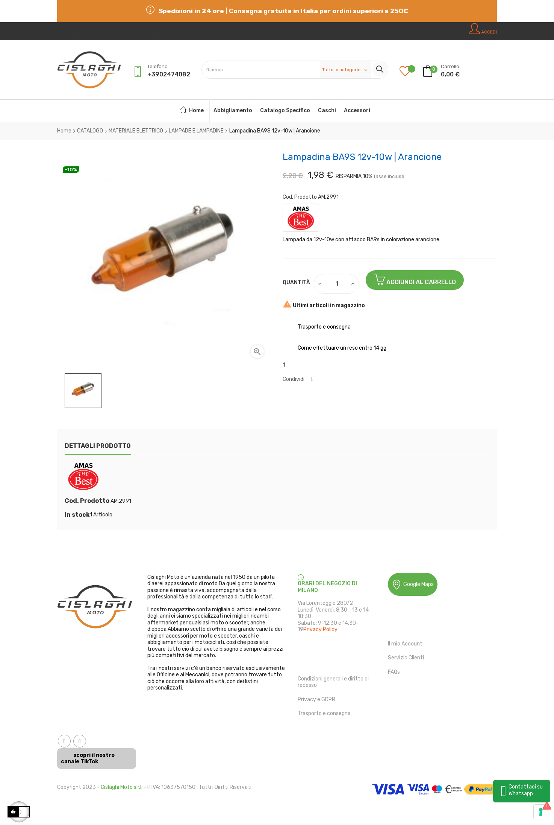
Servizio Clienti (406, 658)
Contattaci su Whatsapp (526, 790)
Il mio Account (405, 644)
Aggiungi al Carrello (415, 279)
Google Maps (413, 585)
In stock (77, 514)
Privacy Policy (320, 629)
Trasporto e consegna (324, 713)
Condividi (312, 379)
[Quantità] (336, 283)
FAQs (394, 672)
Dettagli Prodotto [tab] (98, 445)
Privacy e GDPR (316, 699)
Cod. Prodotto (300, 197)
